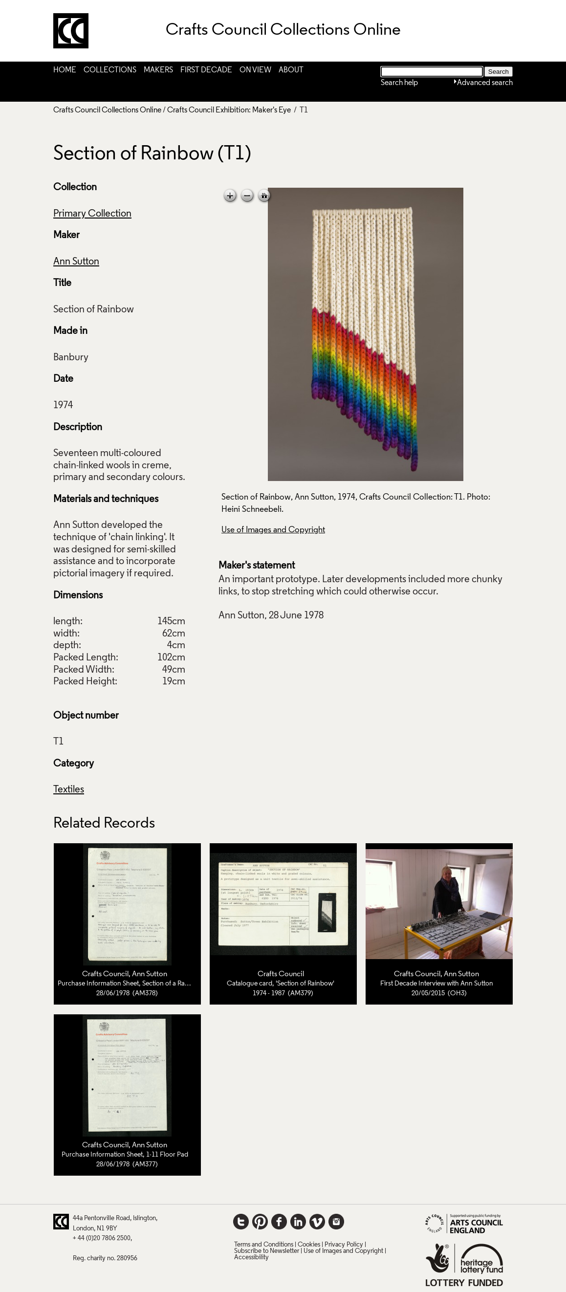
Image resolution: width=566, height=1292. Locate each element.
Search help (399, 83)
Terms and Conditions (263, 1245)
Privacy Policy (344, 1245)
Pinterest (260, 1221)
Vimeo (317, 1221)
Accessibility (251, 1257)
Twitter (241, 1221)
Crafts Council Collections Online (107, 110)
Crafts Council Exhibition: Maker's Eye (229, 110)
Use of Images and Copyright (273, 530)
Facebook (279, 1221)
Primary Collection (92, 214)
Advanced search (485, 83)
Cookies (309, 1245)
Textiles (68, 790)
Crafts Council (105, 974)
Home (64, 70)
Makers (158, 70)
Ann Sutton (76, 262)
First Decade (206, 70)
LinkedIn (298, 1221)
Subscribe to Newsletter (266, 1251)
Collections (110, 70)
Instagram (336, 1221)
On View (255, 70)
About (291, 70)
